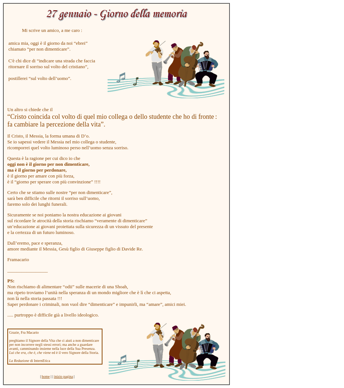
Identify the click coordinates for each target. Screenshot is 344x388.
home (46, 376)
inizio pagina (63, 376)
